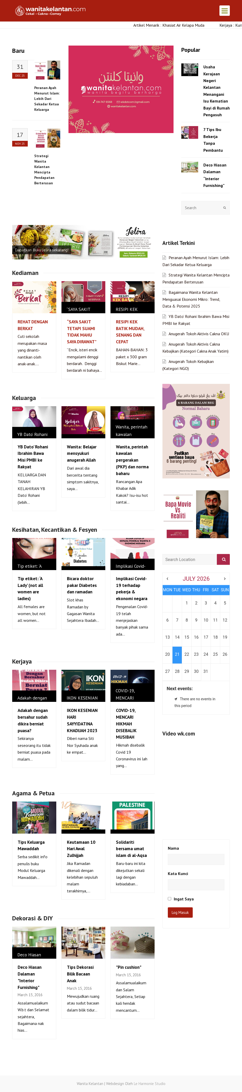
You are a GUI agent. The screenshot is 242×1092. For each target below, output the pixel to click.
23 (196, 585)
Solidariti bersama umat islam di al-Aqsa (131, 848)
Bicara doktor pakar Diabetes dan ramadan (82, 585)
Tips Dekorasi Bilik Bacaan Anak (80, 974)
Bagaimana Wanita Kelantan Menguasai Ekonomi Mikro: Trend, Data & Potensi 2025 (191, 230)
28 (177, 602)
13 (167, 568)
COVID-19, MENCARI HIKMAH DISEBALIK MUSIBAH (126, 723)
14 (177, 568)
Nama (173, 779)
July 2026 (196, 510)
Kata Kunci (178, 804)
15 (186, 568)
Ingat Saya (181, 830)
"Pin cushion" (128, 967)
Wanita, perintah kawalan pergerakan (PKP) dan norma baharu (132, 460)
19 (225, 568)
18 (215, 568)
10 (206, 551)
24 (206, 585)
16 (196, 568)
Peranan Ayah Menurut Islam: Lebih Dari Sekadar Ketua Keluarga (47, 98)
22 (186, 585)
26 (225, 585)
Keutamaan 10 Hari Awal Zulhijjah (81, 848)
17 (206, 568)
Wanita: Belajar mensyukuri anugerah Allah (81, 453)
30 (196, 602)
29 (186, 602)
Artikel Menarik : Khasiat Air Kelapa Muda (172, 25)
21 (177, 585)
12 (225, 551)
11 (215, 551)
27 (167, 602)
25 (215, 585)
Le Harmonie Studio (149, 1083)
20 (167, 585)
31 (205, 602)
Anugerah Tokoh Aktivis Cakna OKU (199, 265)
